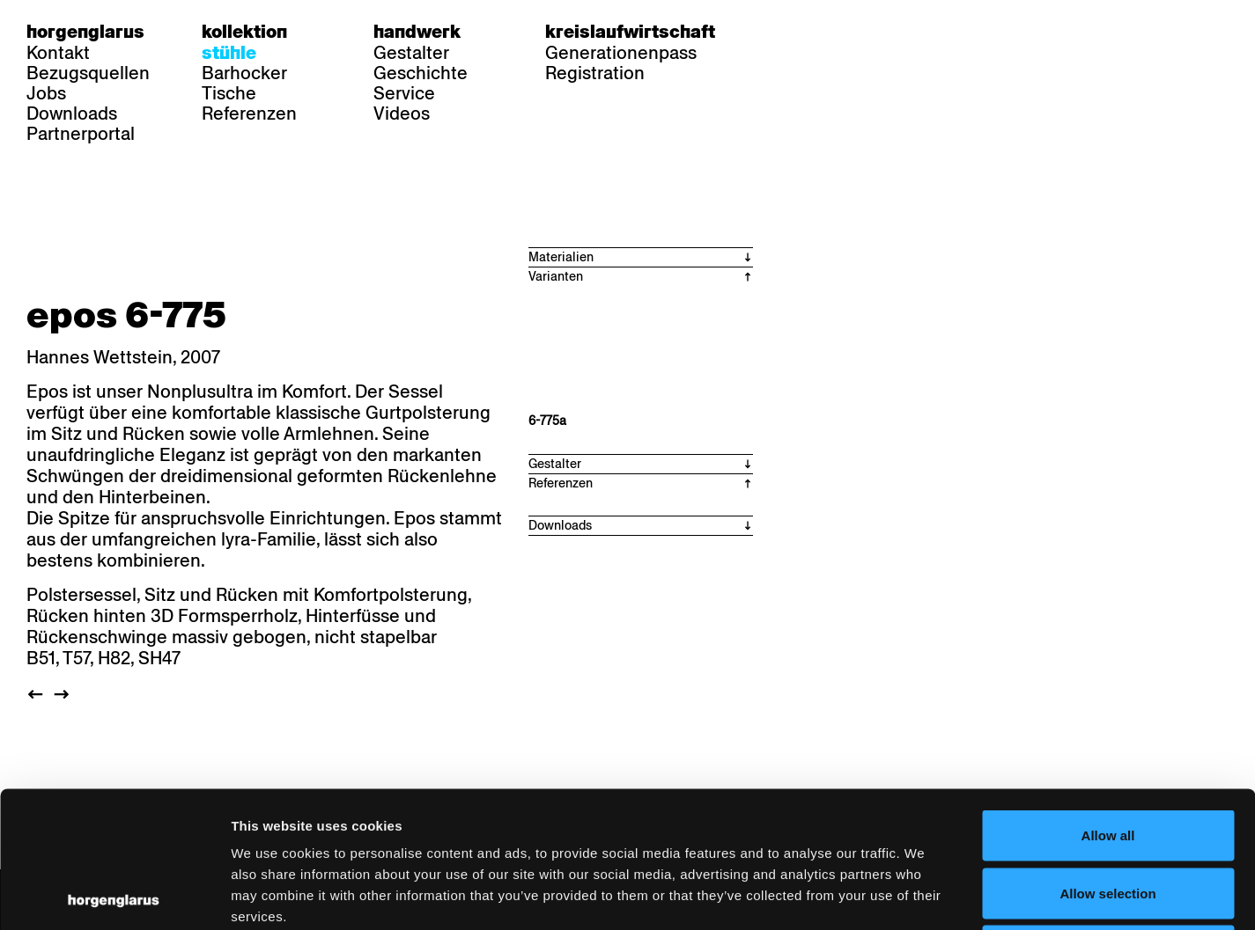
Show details (921, 895)
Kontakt (58, 53)
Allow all (1108, 699)
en (851, 31)
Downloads (71, 113)
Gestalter (411, 53)
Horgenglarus (85, 31)
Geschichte (420, 73)
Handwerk (417, 31)
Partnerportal (80, 134)
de (783, 31)
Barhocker (244, 73)
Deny (1108, 814)
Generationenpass (621, 53)
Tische (229, 93)
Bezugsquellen (88, 73)
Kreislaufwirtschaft (630, 31)
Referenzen (249, 113)
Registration (595, 73)
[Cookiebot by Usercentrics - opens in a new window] (114, 895)
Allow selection (1107, 757)
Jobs (46, 93)
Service (404, 93)
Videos (401, 113)
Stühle (229, 53)
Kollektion (244, 31)
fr (817, 31)
